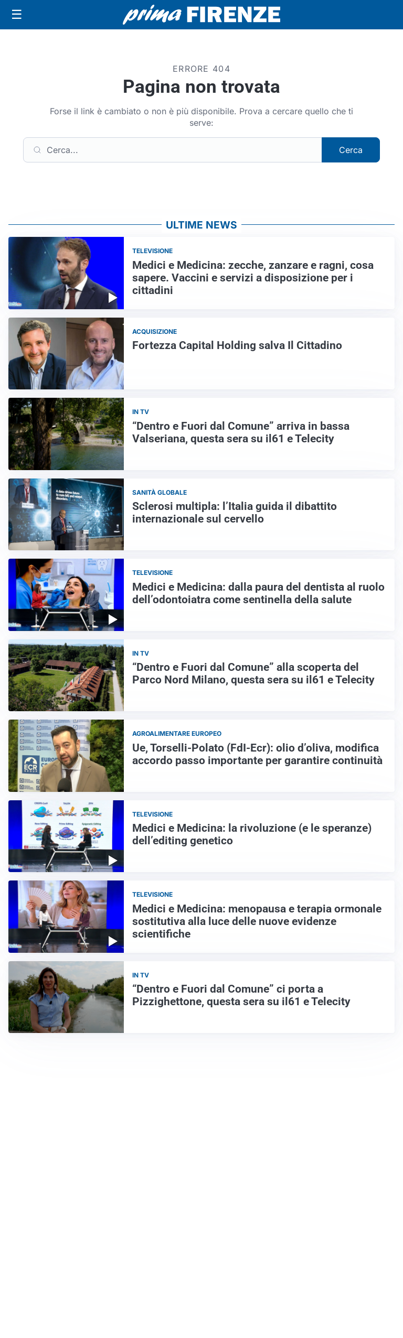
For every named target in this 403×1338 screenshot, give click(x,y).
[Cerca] (172, 149)
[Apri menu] (17, 15)
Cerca (351, 150)
